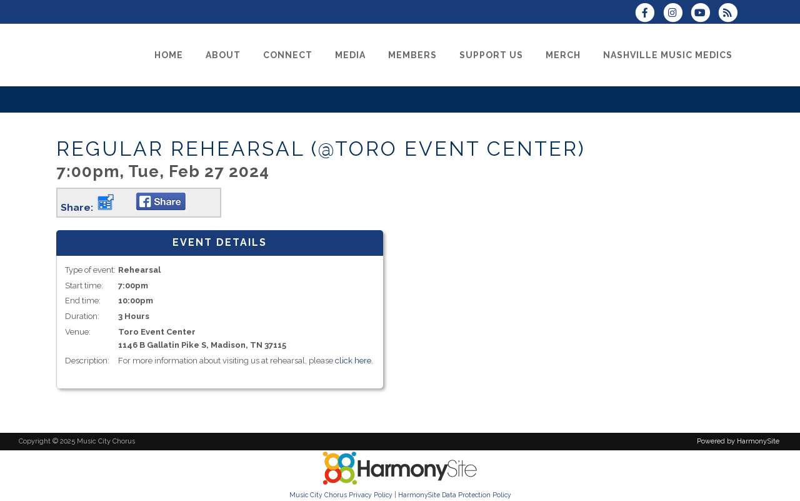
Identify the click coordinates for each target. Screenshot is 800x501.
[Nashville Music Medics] (668, 55)
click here (353, 360)
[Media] (350, 55)
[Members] (412, 55)
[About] (223, 55)
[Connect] (288, 55)
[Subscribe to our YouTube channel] (704, 14)
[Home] (168, 55)
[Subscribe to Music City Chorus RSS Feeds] (731, 14)
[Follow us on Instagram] (676, 14)
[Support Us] (491, 55)
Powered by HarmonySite (738, 441)
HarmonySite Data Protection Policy (454, 494)
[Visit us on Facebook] (648, 14)
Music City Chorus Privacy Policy (340, 494)
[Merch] (563, 55)
